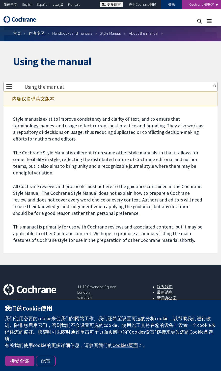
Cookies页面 (125, 345)
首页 (17, 33)
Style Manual (110, 33)
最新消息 (165, 292)
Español (42, 4)
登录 (171, 4)
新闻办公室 (167, 297)
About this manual (143, 33)
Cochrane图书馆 (201, 4)
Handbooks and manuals (72, 33)
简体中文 (10, 4)
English (27, 4)
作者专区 (37, 33)
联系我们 (165, 286)
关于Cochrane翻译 (142, 4)
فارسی (58, 4)
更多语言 (111, 4)
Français (74, 4)
